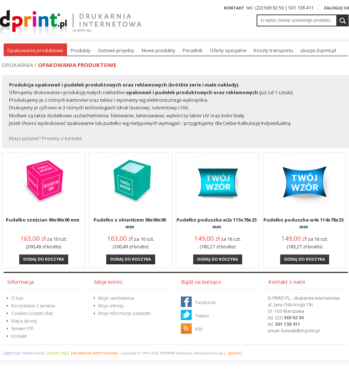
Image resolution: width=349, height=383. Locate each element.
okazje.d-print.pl (318, 50)
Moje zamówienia (116, 298)
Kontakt (234, 7)
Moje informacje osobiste (124, 313)
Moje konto (108, 281)
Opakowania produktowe (35, 50)
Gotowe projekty (116, 50)
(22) (289, 318)
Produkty (81, 50)
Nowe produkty (158, 50)
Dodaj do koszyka (43, 259)
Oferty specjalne (228, 50)
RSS (198, 329)
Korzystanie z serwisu (33, 306)
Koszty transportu (273, 50)
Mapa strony (24, 321)
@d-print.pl (300, 331)
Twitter (202, 316)
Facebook (205, 302)
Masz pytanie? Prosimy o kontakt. (46, 138)
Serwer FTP (22, 328)
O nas (17, 298)
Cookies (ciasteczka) (32, 313)
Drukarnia (17, 64)
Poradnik (193, 50)
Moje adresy (111, 306)
